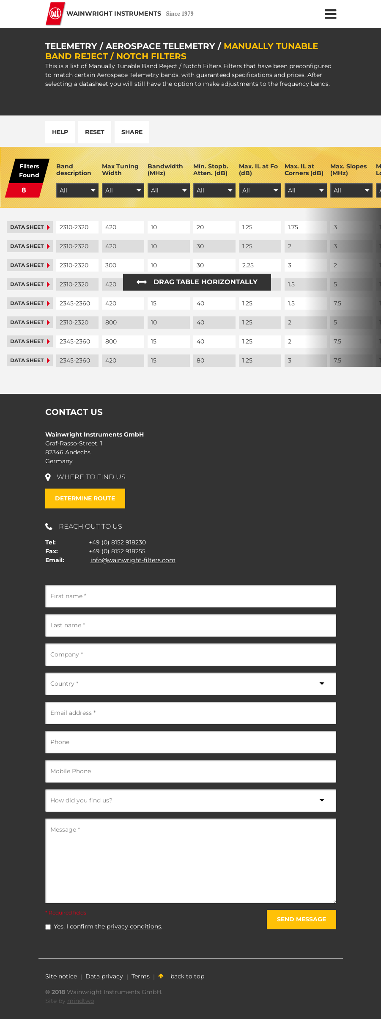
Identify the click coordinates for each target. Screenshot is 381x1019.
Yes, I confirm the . (108, 926)
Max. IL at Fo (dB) (258, 169)
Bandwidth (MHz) (165, 169)
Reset (94, 132)
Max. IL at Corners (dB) (304, 169)
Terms (141, 976)
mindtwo (80, 1001)
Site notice (61, 976)
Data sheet (29, 227)
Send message (301, 919)
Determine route (85, 498)
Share (132, 132)
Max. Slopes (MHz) (348, 169)
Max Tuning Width (120, 169)
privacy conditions (134, 926)
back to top (181, 976)
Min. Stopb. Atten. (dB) (210, 169)
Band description (73, 169)
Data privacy (104, 976)
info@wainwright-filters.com (132, 560)
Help (60, 132)
